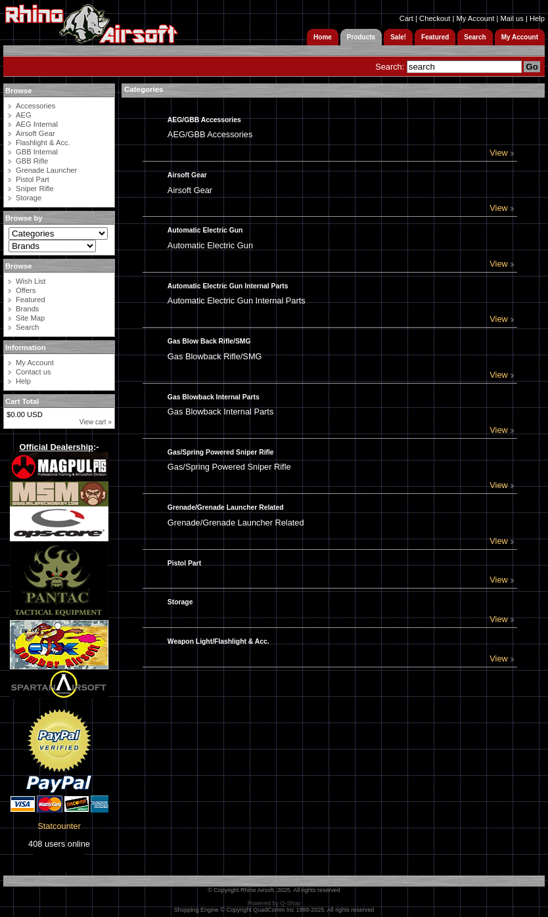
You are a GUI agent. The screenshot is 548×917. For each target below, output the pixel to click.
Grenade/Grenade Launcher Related (226, 507)
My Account (475, 18)
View (502, 153)
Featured (30, 299)
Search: (389, 67)
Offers (25, 290)
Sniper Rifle (35, 188)
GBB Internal (37, 152)
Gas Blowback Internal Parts (214, 397)
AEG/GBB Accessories (204, 119)
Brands (27, 309)
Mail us (511, 18)
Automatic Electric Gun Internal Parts (228, 286)
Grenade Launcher (46, 170)
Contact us (33, 372)
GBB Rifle (32, 161)
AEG (24, 115)
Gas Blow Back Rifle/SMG (209, 341)
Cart (406, 18)
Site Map (30, 318)
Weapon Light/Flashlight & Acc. (218, 641)
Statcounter (58, 826)
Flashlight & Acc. (43, 142)
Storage (28, 198)
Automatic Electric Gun (205, 230)
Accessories (35, 106)
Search (27, 327)
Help (537, 18)
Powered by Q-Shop (274, 903)
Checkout (434, 18)
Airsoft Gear (35, 133)
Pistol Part (32, 179)
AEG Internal (37, 124)
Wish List (30, 281)
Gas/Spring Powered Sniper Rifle (221, 452)
